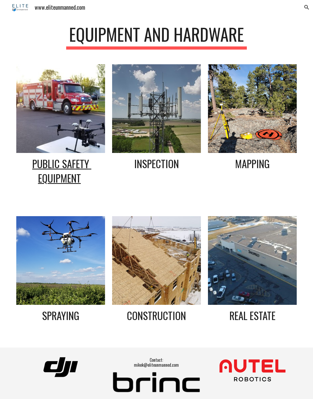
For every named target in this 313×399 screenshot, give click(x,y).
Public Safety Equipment (61, 170)
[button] (306, 7)
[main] (156, 37)
